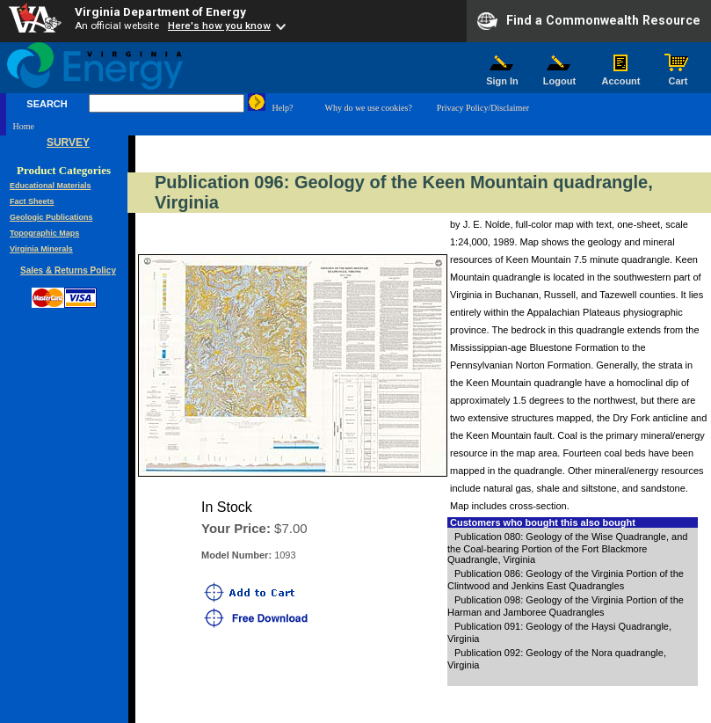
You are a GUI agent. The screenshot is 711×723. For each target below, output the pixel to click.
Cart (678, 76)
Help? (283, 108)
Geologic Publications (51, 217)
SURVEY (68, 142)
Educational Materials (50, 185)
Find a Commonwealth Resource (588, 21)
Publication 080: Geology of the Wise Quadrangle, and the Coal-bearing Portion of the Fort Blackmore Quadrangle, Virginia (567, 548)
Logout (560, 76)
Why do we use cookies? (367, 108)
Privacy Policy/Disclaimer (483, 108)
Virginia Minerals (41, 249)
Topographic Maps (44, 233)
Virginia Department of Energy (160, 11)
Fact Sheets (32, 201)
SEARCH (46, 104)
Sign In (502, 76)
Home (23, 126)
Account (621, 76)
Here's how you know (219, 25)
